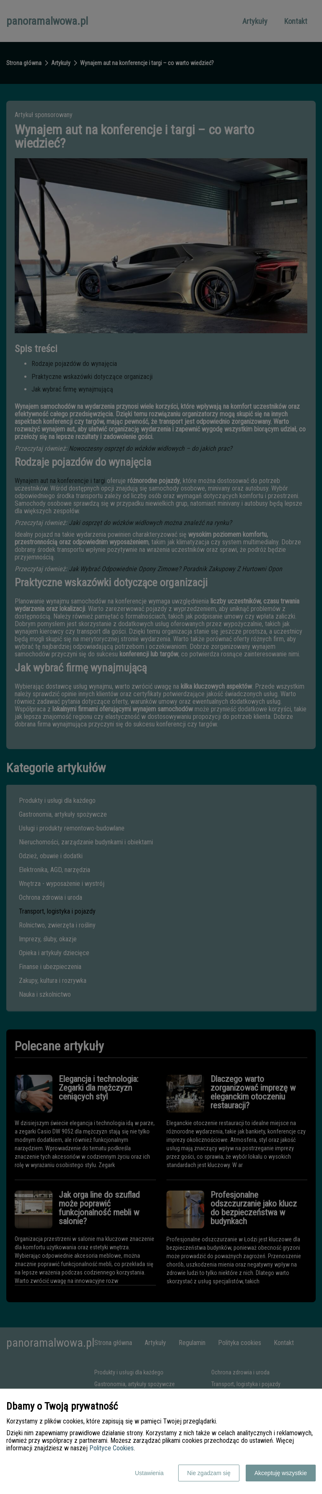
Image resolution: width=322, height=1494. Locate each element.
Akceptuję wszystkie (280, 1473)
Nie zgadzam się (209, 1473)
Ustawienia (149, 1473)
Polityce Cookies (111, 1448)
